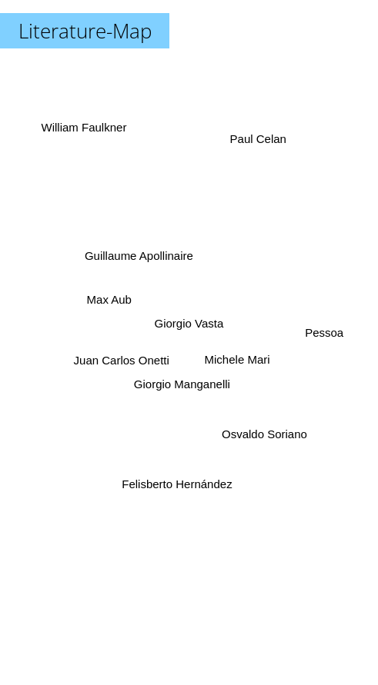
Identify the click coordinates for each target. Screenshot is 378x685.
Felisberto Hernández (177, 478)
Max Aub (109, 300)
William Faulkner (87, 133)
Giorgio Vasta (189, 323)
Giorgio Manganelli (183, 384)
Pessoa (321, 334)
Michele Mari (236, 355)
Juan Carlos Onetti (123, 356)
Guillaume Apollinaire (139, 256)
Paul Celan (256, 143)
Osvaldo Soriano (263, 429)
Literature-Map (85, 31)
